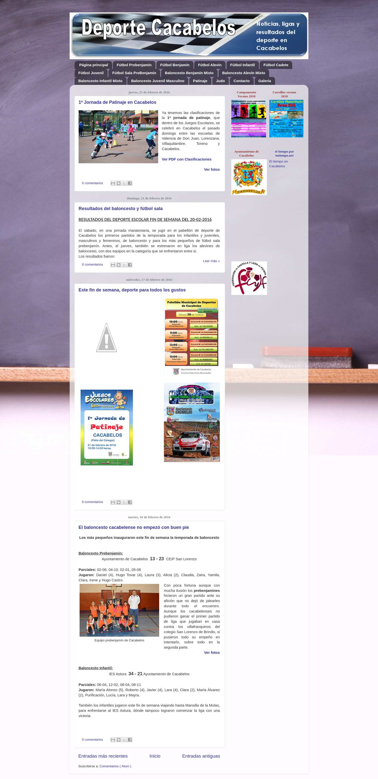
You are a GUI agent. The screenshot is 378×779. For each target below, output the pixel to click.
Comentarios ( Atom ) (116, 766)
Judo (220, 81)
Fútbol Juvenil (91, 73)
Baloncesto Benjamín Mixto (189, 73)
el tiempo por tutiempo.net (284, 153)
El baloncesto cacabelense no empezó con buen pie (134, 527)
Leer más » (211, 261)
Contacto (242, 81)
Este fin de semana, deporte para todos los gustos (132, 289)
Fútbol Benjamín (174, 65)
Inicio (154, 756)
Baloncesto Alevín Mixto (243, 73)
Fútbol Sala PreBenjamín (134, 73)
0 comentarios (93, 183)
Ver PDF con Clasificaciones (187, 159)
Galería (264, 81)
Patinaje (200, 81)
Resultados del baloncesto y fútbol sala (121, 208)
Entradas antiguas (201, 756)
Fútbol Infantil (242, 65)
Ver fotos (212, 653)
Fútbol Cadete (275, 65)
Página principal (93, 65)
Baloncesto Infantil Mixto (100, 81)
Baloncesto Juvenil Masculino (157, 81)
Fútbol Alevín (209, 65)
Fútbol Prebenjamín (134, 65)
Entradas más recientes (103, 756)
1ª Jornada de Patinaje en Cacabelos (117, 102)
